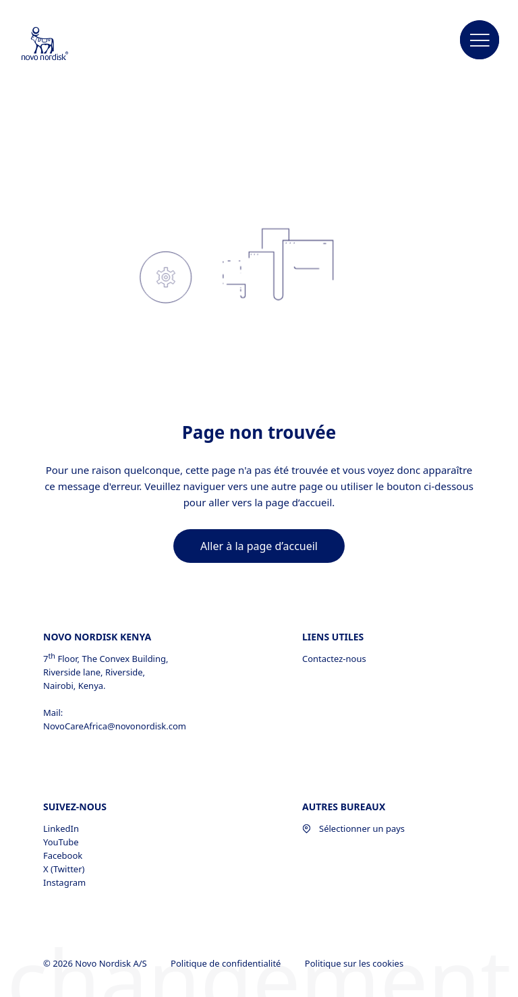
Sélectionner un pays (353, 828)
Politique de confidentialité (227, 963)
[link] (259, 546)
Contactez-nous (334, 659)
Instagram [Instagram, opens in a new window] (64, 882)
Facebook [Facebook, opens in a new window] (62, 855)
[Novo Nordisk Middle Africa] (63, 44)
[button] (479, 40)
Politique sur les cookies (355, 963)
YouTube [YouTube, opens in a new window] (61, 842)
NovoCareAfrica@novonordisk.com (114, 726)
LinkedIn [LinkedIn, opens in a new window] (61, 828)
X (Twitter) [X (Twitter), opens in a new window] (63, 869)
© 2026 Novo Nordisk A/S (96, 963)
